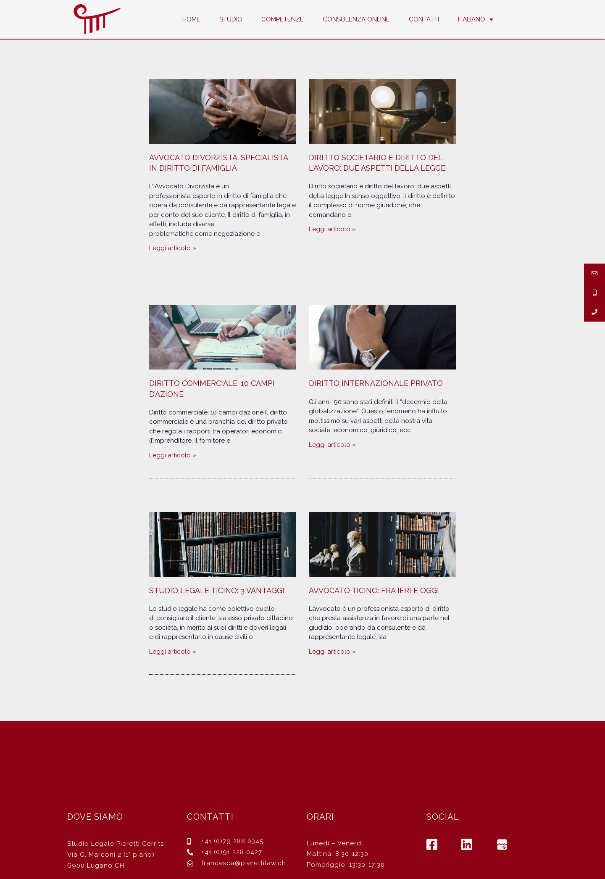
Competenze (282, 19)
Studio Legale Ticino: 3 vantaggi (216, 590)
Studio (230, 19)
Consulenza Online (356, 19)
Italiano (475, 19)
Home (191, 19)
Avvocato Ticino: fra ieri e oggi (374, 590)
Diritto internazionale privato (376, 383)
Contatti (424, 19)
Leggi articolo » (172, 248)
